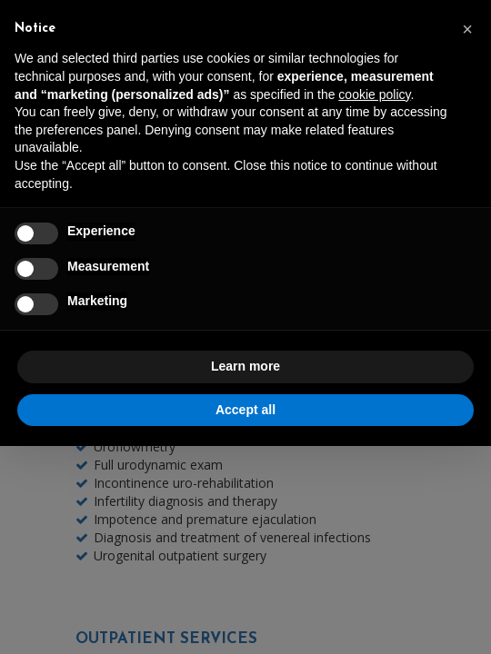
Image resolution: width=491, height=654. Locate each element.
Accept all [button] (245, 409)
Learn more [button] (245, 366)
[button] (467, 29)
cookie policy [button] (374, 94)
